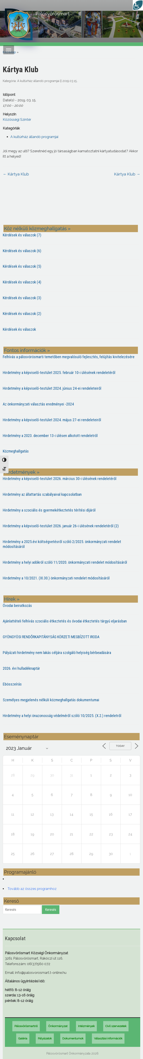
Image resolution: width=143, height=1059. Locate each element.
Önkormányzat (57, 1026)
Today (120, 746)
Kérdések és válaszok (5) (22, 266)
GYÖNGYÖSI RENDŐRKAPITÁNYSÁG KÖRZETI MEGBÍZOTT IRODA (51, 637)
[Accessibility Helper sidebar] (138, 5)
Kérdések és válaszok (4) (22, 282)
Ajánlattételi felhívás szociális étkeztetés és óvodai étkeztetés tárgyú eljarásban (65, 621)
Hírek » (11, 599)
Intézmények (86, 1026)
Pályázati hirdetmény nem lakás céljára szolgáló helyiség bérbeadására (57, 652)
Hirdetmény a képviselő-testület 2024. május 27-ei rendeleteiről (52, 420)
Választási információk (108, 1038)
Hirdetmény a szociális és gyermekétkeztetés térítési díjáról (49, 510)
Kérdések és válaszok (19, 329)
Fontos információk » (27, 350)
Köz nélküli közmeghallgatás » (37, 228)
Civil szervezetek (115, 1026)
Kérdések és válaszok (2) (22, 313)
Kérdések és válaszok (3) (22, 298)
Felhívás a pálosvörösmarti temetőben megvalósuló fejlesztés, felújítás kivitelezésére (68, 357)
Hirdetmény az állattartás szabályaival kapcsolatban (42, 494)
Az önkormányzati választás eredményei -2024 (38, 404)
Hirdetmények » (21, 472)
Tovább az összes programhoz (32, 889)
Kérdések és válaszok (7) (22, 235)
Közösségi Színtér (17, 120)
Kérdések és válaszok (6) (22, 251)
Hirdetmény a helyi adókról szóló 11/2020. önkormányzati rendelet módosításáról (65, 562)
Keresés (50, 910)
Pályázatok (45, 1038)
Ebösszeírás (12, 684)
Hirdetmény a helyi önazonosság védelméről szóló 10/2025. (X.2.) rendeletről (62, 715)
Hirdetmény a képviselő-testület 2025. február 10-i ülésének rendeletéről (59, 372)
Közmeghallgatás (16, 451)
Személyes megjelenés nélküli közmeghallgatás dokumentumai (51, 700)
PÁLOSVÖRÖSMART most (71, 204)
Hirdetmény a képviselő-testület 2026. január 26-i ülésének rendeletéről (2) (61, 526)
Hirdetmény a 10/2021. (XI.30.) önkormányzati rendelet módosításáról (56, 578)
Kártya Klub (16, 174)
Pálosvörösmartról (26, 1026)
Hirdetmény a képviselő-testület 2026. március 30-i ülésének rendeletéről (59, 478)
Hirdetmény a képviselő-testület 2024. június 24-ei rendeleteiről (52, 388)
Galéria (22, 1038)
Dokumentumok (72, 1038)
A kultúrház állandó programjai (38, 81)
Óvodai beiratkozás (17, 605)
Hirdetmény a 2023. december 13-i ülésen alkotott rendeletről (50, 435)
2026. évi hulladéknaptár (21, 668)
